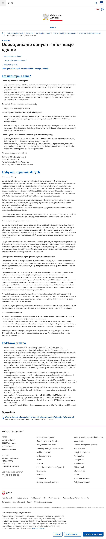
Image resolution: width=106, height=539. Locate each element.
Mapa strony (79, 441)
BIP (45, 498)
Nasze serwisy (79, 448)
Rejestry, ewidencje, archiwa (47, 482)
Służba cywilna (22, 498)
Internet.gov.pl (79, 471)
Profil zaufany (79, 456)
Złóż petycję (41, 478)
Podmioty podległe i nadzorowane (50, 448)
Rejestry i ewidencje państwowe (65, 33)
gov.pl (7, 493)
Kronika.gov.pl (79, 463)
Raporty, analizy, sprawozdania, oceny (89, 437)
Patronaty (40, 474)
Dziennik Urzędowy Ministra (47, 441)
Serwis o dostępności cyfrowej (85, 445)
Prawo (39, 460)
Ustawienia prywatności (43, 502)
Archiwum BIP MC (43, 452)
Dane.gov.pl (78, 460)
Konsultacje (41, 471)
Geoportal (85, 498)
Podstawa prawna (11, 64)
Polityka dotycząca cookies (47, 445)
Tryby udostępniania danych (15, 60)
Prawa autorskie (55, 498)
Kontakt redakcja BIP (82, 478)
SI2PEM (77, 474)
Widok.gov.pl (79, 467)
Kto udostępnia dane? (12, 56)
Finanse (40, 463)
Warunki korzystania (71, 498)
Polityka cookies (8, 498)
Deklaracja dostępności (46, 437)
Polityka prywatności (82, 482)
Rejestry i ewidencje (43, 33)
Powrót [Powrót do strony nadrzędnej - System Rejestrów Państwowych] (7, 40)
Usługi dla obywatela (82, 452)
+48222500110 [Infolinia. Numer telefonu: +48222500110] (7, 461)
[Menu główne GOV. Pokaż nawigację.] (3, 3)
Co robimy (29, 33)
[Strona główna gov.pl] (11, 3)
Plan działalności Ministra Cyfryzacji (50, 467)
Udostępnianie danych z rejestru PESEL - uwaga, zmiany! (25, 68)
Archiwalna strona (44, 456)
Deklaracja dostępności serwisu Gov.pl (17, 502)
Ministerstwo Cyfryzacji (15, 33)
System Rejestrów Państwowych (90, 33)
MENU (53, 27)
